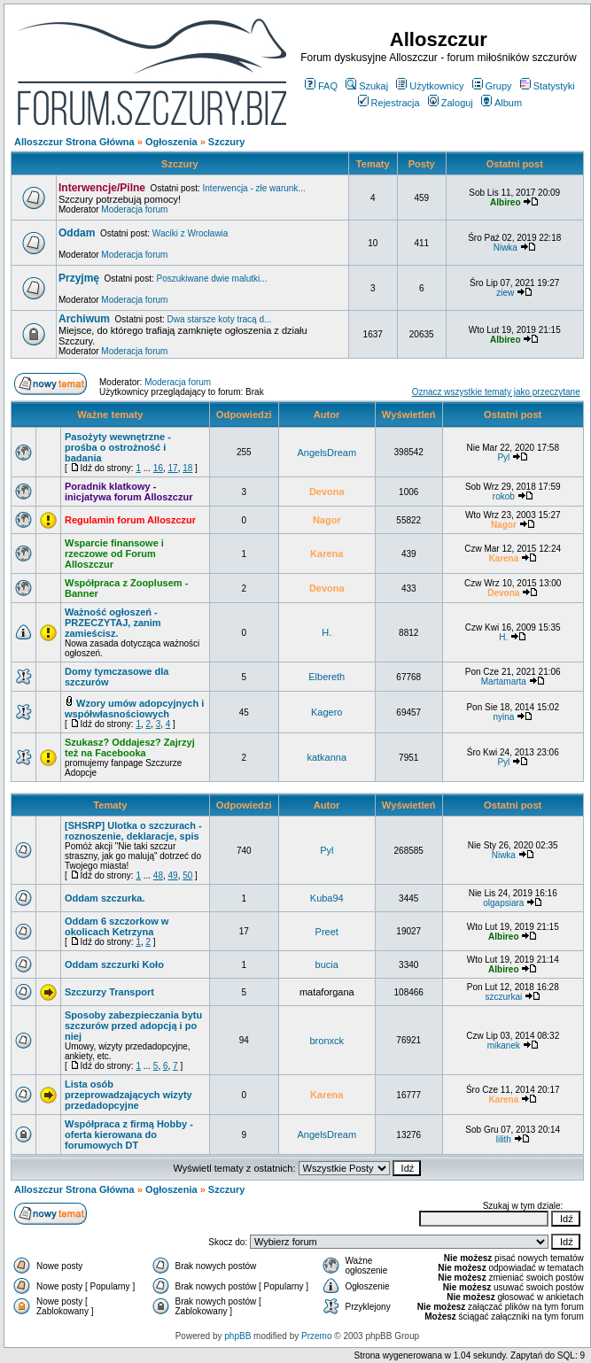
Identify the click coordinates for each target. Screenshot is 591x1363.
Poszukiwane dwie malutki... (212, 278)
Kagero (326, 712)
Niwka (505, 247)
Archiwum (84, 319)
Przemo (316, 1336)
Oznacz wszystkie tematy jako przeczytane (496, 392)
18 (187, 468)
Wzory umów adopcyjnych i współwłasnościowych (134, 708)
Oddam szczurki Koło (114, 964)
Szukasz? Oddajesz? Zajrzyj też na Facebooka (130, 747)
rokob (504, 496)
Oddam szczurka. (104, 898)
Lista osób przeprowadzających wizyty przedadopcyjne (128, 1095)
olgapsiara (503, 903)
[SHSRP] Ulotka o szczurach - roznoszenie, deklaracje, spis (133, 830)
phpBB (237, 1336)
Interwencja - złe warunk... (254, 188)
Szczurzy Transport (109, 992)
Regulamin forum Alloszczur (130, 520)
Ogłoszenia (171, 141)
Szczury (226, 141)
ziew (505, 293)
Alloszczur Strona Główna (74, 141)
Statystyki (547, 86)
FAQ (321, 86)
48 (158, 875)
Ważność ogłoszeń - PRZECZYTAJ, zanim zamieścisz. (113, 623)
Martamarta (503, 681)
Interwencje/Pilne (101, 188)
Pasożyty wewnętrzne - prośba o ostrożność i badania (118, 447)
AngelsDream (326, 452)
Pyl (503, 457)
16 (158, 468)
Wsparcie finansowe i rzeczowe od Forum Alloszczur (114, 553)
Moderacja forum (134, 209)
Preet (326, 931)
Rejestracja (389, 102)
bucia (326, 964)
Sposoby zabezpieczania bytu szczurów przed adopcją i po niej (133, 1026)
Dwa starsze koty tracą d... (219, 319)
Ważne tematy (109, 414)
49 (173, 875)
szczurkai (503, 997)
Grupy (492, 86)
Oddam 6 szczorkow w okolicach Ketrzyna (116, 926)
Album (501, 102)
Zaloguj (450, 102)
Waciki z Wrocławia (190, 233)
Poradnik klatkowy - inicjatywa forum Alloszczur (128, 491)
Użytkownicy (429, 86)
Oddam (76, 233)
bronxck (327, 1040)
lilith (503, 1139)
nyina (503, 717)
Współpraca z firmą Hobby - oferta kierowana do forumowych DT (129, 1134)
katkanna (326, 757)
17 (173, 468)
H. (326, 632)
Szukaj (367, 86)
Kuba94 (327, 898)
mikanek (503, 1045)
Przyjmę (78, 278)
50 (187, 875)
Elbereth (326, 676)
